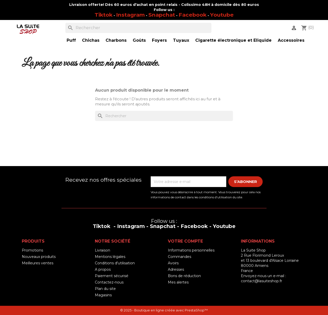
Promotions (32, 250)
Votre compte (185, 241)
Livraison (102, 250)
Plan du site (105, 288)
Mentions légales (110, 256)
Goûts (139, 40)
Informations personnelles (191, 250)
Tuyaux (181, 40)
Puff (71, 40)
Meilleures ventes (37, 263)
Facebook (193, 15)
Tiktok (103, 15)
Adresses (176, 269)
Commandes (179, 256)
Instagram (130, 15)
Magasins (103, 295)
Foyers (159, 40)
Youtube (222, 15)
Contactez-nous (109, 282)
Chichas (90, 40)
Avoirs (173, 263)
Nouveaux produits (39, 256)
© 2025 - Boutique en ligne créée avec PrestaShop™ (164, 310)
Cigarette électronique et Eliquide (233, 40)
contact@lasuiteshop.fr (261, 281)
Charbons (116, 40)
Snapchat (161, 15)
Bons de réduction (184, 276)
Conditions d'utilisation (115, 263)
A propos (103, 269)
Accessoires (291, 40)
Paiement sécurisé (111, 276)
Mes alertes (178, 282)
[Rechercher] (138, 28)
